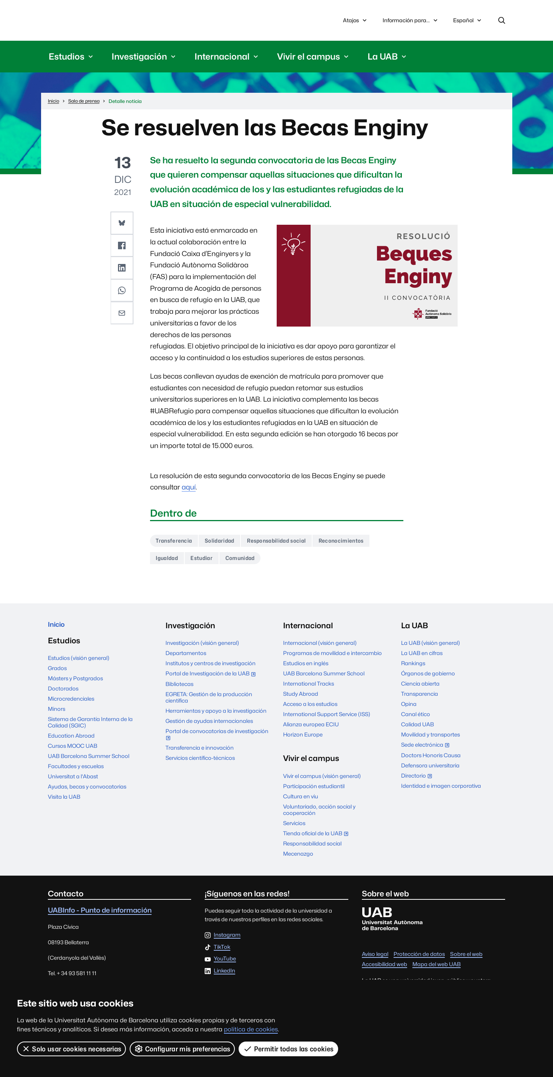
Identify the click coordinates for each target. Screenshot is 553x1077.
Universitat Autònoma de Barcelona (119, 21)
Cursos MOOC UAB (72, 753)
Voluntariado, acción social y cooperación (319, 814)
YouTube (225, 963)
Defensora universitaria (430, 770)
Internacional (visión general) (320, 647)
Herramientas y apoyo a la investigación (216, 715)
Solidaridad (227, 543)
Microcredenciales (71, 706)
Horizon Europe (303, 739)
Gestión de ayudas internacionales (209, 725)
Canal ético (415, 719)
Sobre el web (466, 959)
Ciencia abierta (420, 688)
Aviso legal (375, 959)
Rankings (413, 668)
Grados (57, 675)
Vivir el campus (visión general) (322, 780)
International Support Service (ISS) (326, 719)
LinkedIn (224, 975)
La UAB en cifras (422, 658)
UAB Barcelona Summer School (88, 763)
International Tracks (308, 688)
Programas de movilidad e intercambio (332, 658)
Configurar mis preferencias (183, 1048)
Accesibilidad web (384, 969)
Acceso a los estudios (310, 709)
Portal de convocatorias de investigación (216, 739)
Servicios (294, 827)
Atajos (355, 21)
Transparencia (419, 698)
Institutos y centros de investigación (210, 668)
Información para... (411, 21)
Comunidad (250, 562)
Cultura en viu (300, 801)
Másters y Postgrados (75, 686)
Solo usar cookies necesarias (71, 1048)
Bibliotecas (179, 688)
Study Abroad (300, 698)
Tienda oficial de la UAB (317, 838)
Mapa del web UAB (436, 969)
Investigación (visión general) (202, 647)
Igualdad (169, 562)
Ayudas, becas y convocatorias (87, 793)
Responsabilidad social (290, 543)
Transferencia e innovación (199, 752)
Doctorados (63, 696)
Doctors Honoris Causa (431, 759)
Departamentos (185, 658)
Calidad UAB (417, 729)
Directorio (418, 780)
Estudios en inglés (305, 668)
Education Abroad (71, 743)
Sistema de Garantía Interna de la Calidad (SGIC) (90, 729)
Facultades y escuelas (76, 773)
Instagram (227, 940)
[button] (122, 224)
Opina (409, 709)
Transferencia (176, 543)
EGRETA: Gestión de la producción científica (208, 701)
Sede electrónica (427, 750)
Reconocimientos (362, 543)
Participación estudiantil (314, 790)
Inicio (58, 630)
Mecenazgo (298, 858)
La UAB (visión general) (430, 647)
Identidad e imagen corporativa (441, 790)
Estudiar (208, 562)
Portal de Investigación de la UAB (212, 679)
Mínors (56, 716)
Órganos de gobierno (428, 678)
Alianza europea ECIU (311, 729)
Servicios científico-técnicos (200, 762)
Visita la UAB (64, 804)
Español (468, 23)
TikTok (222, 951)
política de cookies (251, 1029)
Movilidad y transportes (430, 739)
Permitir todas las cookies (289, 1048)
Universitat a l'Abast (73, 783)
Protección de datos (419, 959)
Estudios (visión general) (78, 665)
